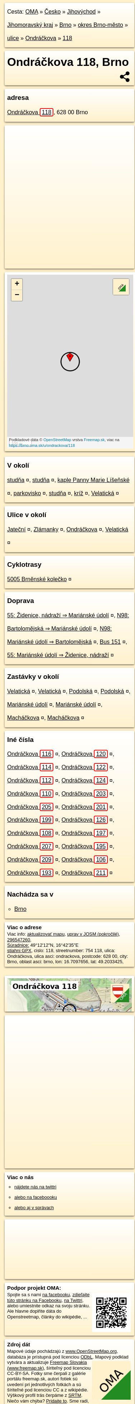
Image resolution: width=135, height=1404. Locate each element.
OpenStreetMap (57, 440)
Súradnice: (18, 945)
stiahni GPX (19, 950)
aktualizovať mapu (45, 934)
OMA (31, 12)
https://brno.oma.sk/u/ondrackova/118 (42, 445)
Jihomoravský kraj (30, 25)
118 (67, 38)
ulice (13, 38)
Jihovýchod (81, 12)
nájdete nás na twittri (35, 1187)
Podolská (81, 691)
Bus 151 (110, 642)
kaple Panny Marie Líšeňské (94, 480)
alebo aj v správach (34, 1207)
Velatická (102, 493)
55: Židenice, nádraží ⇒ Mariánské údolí (58, 615)
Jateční (16, 529)
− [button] (17, 295)
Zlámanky (46, 529)
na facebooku (56, 1294)
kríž (78, 493)
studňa (15, 480)
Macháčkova (23, 718)
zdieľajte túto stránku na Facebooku (48, 1297)
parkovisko (27, 493)
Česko (52, 12)
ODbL (86, 1357)
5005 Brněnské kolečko (37, 579)
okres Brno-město (100, 25)
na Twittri (73, 1300)
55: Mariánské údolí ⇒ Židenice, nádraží (58, 655)
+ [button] (17, 284)
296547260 (18, 939)
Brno (65, 25)
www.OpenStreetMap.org (91, 1351)
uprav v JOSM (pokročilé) (93, 934)
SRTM (74, 1395)
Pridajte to (56, 1401)
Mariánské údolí (27, 704)
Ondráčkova (40, 38)
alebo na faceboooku (35, 1197)
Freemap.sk (94, 440)
